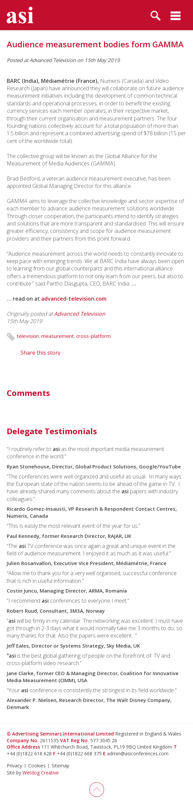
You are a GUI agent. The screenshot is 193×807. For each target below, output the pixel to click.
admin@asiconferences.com (137, 753)
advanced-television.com (73, 298)
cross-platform (93, 336)
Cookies (37, 765)
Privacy (14, 765)
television (28, 336)
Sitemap (60, 765)
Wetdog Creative (40, 772)
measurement (57, 336)
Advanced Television (79, 313)
